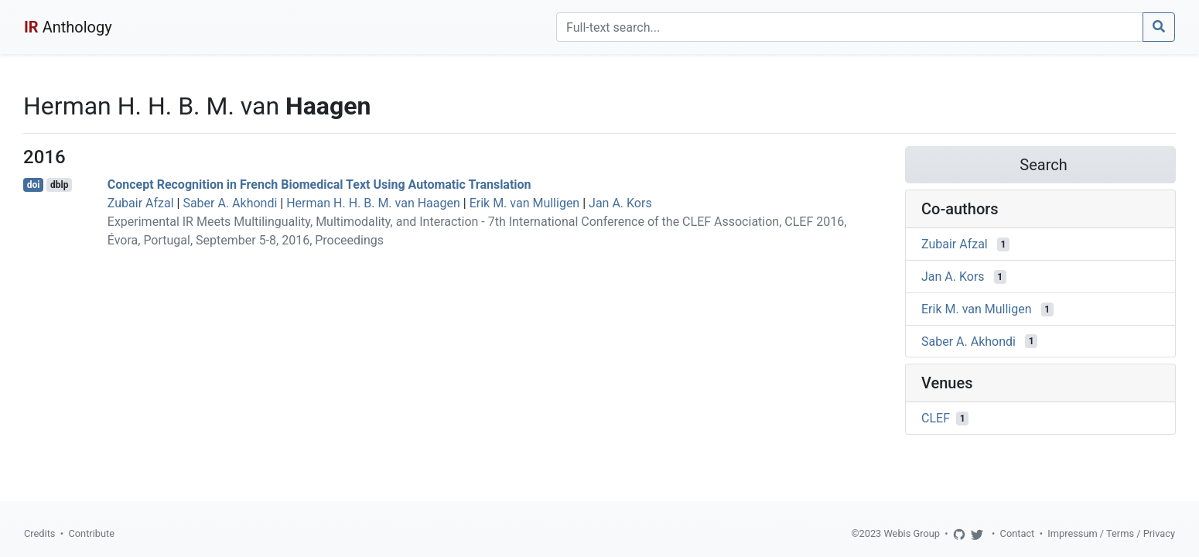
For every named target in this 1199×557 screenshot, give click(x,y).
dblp (59, 184)
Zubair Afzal (141, 203)
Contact (1017, 533)
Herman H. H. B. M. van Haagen (373, 203)
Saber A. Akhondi (230, 203)
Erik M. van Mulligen (525, 203)
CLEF (935, 418)
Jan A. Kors (620, 203)
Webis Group (911, 533)
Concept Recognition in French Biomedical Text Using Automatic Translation (319, 184)
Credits (39, 533)
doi (33, 184)
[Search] (849, 27)
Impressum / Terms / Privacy (1111, 533)
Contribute (91, 533)
